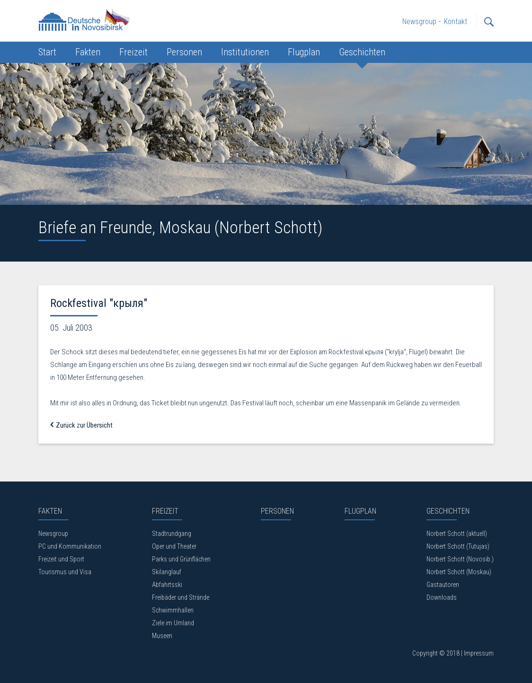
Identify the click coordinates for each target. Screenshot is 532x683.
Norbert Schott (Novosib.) (460, 559)
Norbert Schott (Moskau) (458, 572)
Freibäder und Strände (180, 597)
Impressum (479, 653)
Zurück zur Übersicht (81, 425)
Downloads (441, 597)
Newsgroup (53, 533)
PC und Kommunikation (69, 546)
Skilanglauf (166, 572)
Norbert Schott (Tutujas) (457, 546)
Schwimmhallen (173, 610)
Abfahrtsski (167, 584)
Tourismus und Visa (64, 572)
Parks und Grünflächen (181, 559)
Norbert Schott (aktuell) (456, 533)
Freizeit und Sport (61, 559)
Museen (162, 635)
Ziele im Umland (173, 623)
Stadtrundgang (171, 533)
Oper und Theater (174, 546)
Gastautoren (442, 584)
